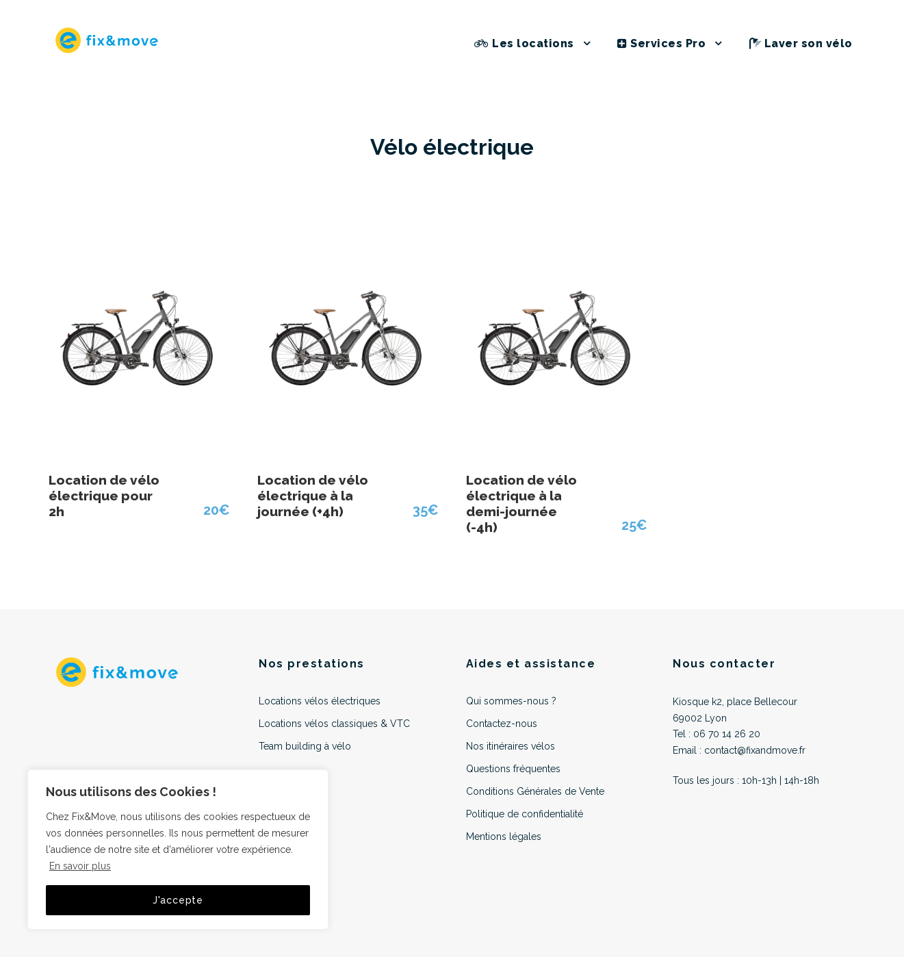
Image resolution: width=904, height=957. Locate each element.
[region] (177, 849)
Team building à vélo (305, 746)
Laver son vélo (801, 43)
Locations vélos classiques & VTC (334, 723)
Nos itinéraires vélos (510, 746)
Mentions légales (503, 836)
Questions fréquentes (513, 768)
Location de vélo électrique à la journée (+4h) (312, 495)
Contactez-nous (501, 723)
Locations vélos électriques (319, 701)
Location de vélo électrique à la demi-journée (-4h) (521, 503)
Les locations (524, 43)
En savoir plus (80, 865)
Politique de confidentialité (524, 813)
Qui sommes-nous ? (511, 701)
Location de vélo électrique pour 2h (104, 495)
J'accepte (178, 900)
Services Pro (661, 43)
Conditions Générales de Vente (535, 791)
